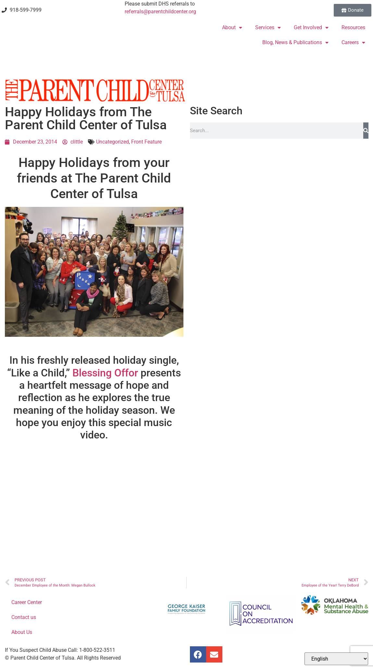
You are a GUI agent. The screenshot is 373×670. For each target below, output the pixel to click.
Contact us (23, 617)
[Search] (365, 130)
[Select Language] (336, 658)
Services (268, 27)
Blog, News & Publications (295, 42)
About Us (21, 632)
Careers (353, 42)
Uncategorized (112, 142)
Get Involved (311, 27)
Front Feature (146, 142)
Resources (353, 27)
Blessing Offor (105, 373)
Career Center (26, 602)
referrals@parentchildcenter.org (160, 11)
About (232, 27)
